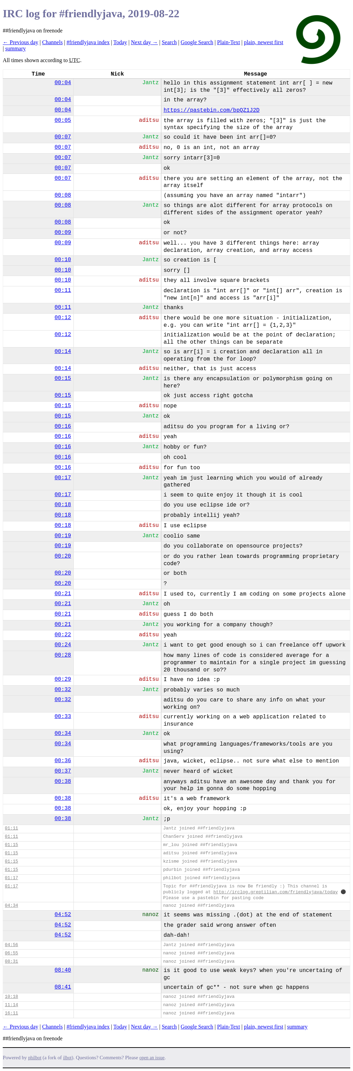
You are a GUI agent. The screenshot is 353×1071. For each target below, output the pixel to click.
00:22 (62, 635)
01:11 (11, 828)
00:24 (62, 645)
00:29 (62, 679)
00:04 (62, 83)
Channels (52, 42)
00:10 (62, 260)
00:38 (62, 781)
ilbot (67, 1057)
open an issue (151, 1057)
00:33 (62, 717)
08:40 (62, 970)
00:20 (62, 556)
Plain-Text (228, 42)
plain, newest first (263, 42)
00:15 (62, 378)
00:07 (62, 137)
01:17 (11, 878)
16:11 (11, 1013)
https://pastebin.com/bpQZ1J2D (211, 110)
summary (15, 48)
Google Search (197, 42)
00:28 (62, 655)
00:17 (62, 478)
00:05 (62, 120)
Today (120, 42)
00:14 (62, 351)
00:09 (62, 232)
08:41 (62, 987)
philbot (34, 1057)
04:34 (11, 905)
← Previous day (20, 42)
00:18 (62, 505)
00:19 (62, 536)
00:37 (62, 771)
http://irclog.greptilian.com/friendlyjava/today (275, 892)
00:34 (62, 733)
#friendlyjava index (88, 42)
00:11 (62, 290)
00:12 (62, 318)
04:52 (62, 915)
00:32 (62, 690)
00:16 (62, 426)
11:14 (11, 1005)
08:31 (11, 961)
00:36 (62, 761)
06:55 (11, 953)
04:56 (11, 944)
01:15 (11, 844)
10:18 (11, 996)
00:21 (62, 594)
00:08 (62, 195)
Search (169, 42)
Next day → (144, 42)
